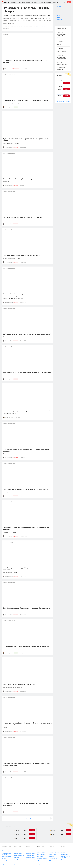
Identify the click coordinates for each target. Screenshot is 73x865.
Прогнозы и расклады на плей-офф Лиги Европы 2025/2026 (61, 35)
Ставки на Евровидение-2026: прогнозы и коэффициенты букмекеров (62, 66)
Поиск (64, 2)
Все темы (59, 6)
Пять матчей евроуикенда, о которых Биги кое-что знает (23, 218)
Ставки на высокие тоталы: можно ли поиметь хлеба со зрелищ (26, 651)
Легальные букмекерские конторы (10, 831)
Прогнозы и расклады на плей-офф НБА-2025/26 (61, 50)
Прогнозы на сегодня (30, 858)
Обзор (59, 83)
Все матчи (39, 855)
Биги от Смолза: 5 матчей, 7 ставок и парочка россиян (23, 179)
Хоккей (58, 15)
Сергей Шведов (9, 68)
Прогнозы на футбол (30, 860)
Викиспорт (51, 861)
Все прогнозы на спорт (29, 856)
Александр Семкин (10, 107)
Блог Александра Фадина (9, 113)
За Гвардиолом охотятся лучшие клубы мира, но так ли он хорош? (27, 335)
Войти (69, 2)
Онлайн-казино (21, 2)
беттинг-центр (41, 26)
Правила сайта (64, 859)
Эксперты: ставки (61, 10)
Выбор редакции (53, 863)
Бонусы (28, 2)
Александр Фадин (9, 147)
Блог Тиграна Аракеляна (9, 388)
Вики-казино (16, 862)
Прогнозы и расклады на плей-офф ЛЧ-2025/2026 (62, 57)
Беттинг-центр (47, 2)
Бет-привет (6, 35)
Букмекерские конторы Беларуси (6, 856)
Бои (57, 21)
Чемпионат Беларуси (42, 863)
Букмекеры (13, 2)
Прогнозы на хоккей (30, 862)
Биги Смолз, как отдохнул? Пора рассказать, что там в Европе (25, 494)
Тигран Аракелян (9, 421)
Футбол (58, 13)
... (61, 1)
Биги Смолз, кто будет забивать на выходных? (20, 690)
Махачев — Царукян (54, 857)
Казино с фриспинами (19, 860)
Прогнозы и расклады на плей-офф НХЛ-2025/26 (61, 43)
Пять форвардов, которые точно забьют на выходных (22, 256)
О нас (62, 855)
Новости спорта (53, 855)
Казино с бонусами (18, 858)
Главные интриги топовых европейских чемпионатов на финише (26, 100)
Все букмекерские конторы (63, 101)
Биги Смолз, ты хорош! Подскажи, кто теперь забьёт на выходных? (27, 613)
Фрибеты (4, 863)
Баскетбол (59, 19)
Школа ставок (52, 859)
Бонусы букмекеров (6, 861)
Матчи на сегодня (41, 857)
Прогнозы (40, 2)
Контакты (63, 857)
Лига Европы (40, 861)
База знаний (55, 2)
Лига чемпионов (41, 859)
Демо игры (34, 2)
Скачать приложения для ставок (6, 859)
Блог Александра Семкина (9, 75)
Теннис (58, 17)
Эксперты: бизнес (61, 8)
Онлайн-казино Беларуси (17, 856)
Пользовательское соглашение (65, 862)
